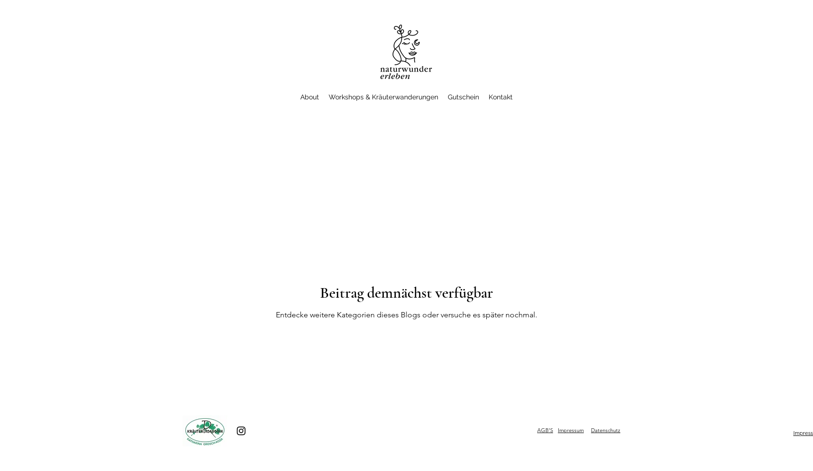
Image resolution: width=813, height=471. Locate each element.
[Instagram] (241, 430)
